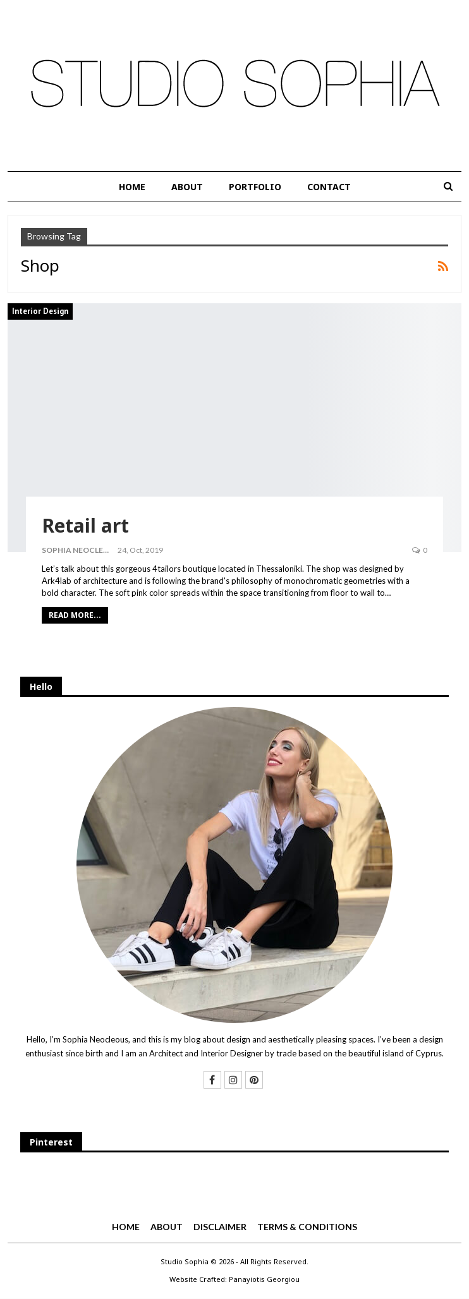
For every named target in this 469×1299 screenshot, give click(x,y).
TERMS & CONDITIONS (307, 1226)
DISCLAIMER (220, 1226)
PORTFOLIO (255, 187)
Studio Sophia (185, 1261)
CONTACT (329, 187)
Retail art (85, 525)
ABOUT (187, 187)
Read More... (75, 615)
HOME (132, 187)
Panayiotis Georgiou (264, 1279)
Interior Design (40, 311)
